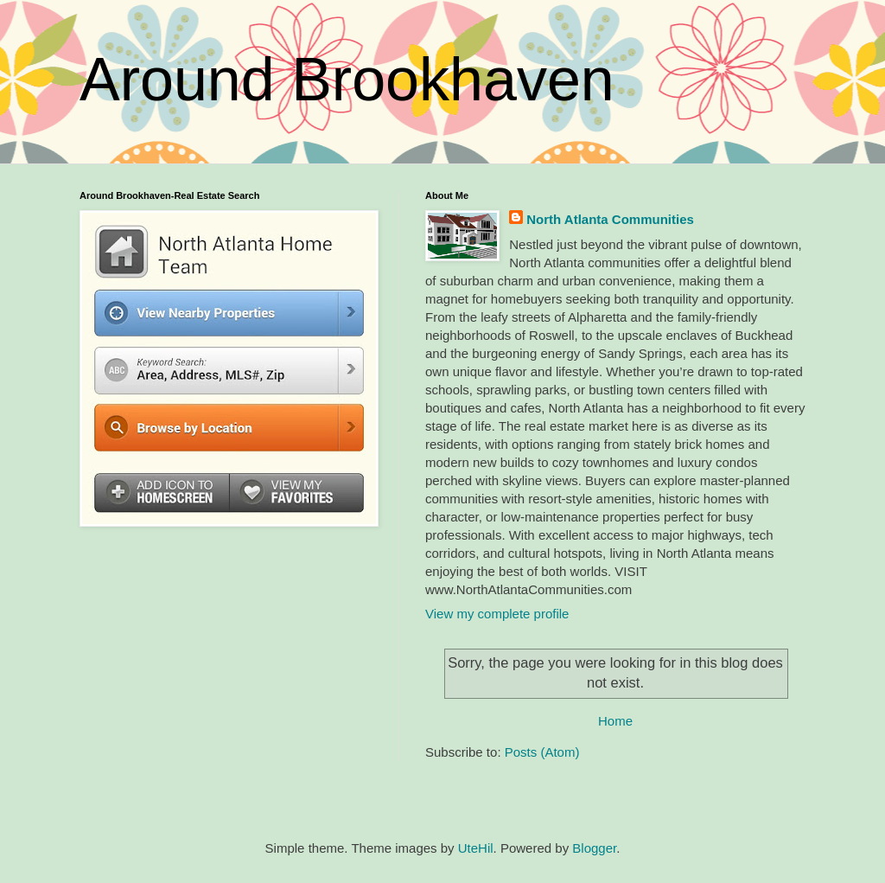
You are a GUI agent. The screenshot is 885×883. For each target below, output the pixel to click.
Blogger (594, 848)
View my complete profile (497, 613)
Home (615, 720)
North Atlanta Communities (610, 219)
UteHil (475, 848)
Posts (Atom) (542, 752)
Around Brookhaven (347, 79)
